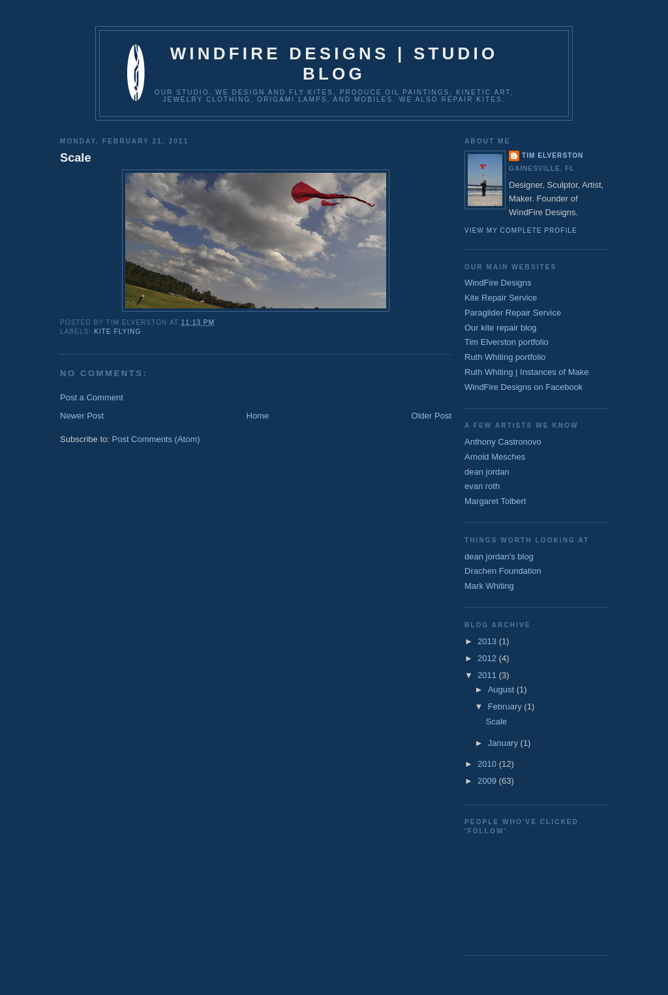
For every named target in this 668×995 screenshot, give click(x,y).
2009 (488, 781)
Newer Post (82, 416)
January (504, 743)
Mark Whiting (489, 586)
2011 (488, 675)
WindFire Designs (498, 283)
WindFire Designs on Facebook (523, 387)
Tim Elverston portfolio (506, 342)
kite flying (117, 331)
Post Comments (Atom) (156, 439)
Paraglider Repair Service (512, 313)
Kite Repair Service (500, 298)
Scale (75, 157)
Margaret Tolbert (495, 501)
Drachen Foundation (502, 571)
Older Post (431, 416)
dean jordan (486, 472)
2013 (488, 641)
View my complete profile (520, 230)
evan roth (482, 486)
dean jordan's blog (499, 556)
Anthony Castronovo (502, 442)
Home (258, 416)
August (502, 689)
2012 (488, 658)
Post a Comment (91, 397)
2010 (488, 764)
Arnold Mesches (494, 457)
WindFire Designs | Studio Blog (334, 63)
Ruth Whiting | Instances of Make (526, 372)
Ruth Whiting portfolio (504, 357)
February (506, 706)
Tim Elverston (552, 155)
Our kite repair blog (500, 328)
